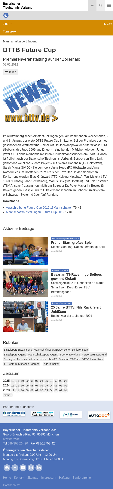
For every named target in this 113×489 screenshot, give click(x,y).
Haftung (64, 477)
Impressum (48, 477)
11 (17, 380)
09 (27, 380)
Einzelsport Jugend (15, 354)
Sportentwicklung (70, 354)
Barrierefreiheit (82, 477)
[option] (14, 417)
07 (36, 380)
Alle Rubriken (52, 363)
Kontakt (19, 477)
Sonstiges (9, 359)
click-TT (52, 359)
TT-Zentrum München (16, 363)
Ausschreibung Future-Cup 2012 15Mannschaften (39, 207)
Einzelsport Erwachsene (18, 349)
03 (55, 380)
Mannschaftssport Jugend (43, 354)
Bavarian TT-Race (69, 359)
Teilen (10, 72)
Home (7, 477)
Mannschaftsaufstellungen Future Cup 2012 (35, 212)
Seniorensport (80, 349)
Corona (35, 363)
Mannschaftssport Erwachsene (52, 349)
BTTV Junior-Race (92, 359)
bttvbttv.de (11, 439)
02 (60, 380)
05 (46, 380)
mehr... (8, 395)
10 (22, 380)
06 (41, 380)
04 (51, 380)
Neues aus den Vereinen (31, 359)
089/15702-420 (18, 443)
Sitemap (32, 477)
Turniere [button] (9, 31)
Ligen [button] (7, 23)
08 (31, 380)
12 (12, 380)
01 (65, 380)
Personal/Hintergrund (94, 354)
